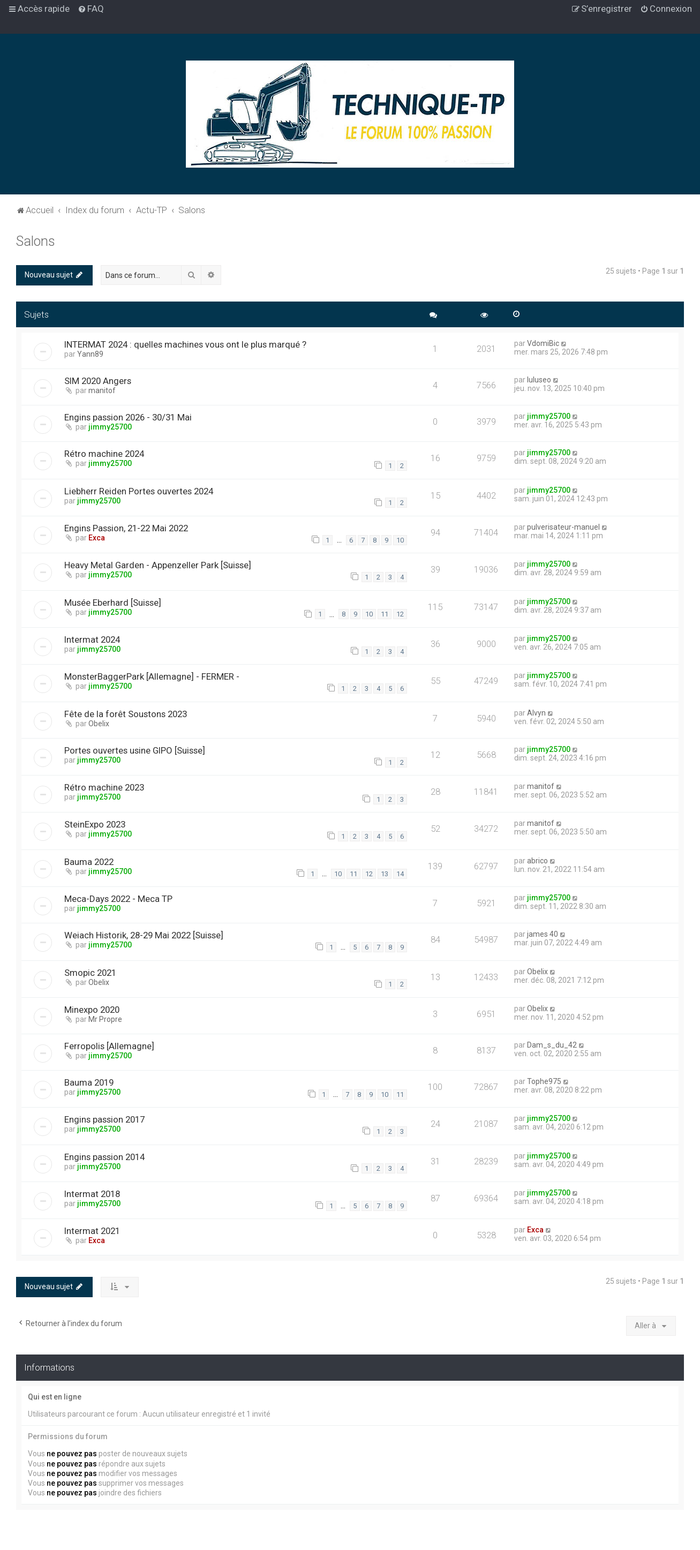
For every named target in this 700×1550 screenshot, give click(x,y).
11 (384, 614)
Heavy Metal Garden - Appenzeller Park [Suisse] (157, 565)
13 (384, 874)
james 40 (542, 934)
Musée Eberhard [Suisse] (112, 602)
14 (400, 874)
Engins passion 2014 (104, 1157)
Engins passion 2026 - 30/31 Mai (128, 417)
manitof (102, 390)
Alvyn (536, 713)
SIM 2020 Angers (97, 380)
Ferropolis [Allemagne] (109, 1046)
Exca (96, 537)
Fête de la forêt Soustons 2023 (125, 714)
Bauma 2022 (89, 861)
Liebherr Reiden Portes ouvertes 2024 (138, 491)
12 (400, 614)
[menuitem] (91, 8)
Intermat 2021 (92, 1230)
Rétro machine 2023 (104, 787)
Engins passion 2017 (104, 1119)
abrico (537, 860)
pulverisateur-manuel (563, 527)
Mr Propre (105, 1019)
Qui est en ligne (54, 1397)
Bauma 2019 (89, 1082)
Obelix (98, 723)
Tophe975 (544, 1081)
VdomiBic (543, 343)
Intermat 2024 (92, 639)
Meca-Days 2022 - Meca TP (118, 898)
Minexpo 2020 (91, 1009)
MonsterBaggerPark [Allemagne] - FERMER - (151, 676)
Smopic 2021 (90, 972)
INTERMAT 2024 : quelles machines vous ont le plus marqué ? (185, 344)
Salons (35, 241)
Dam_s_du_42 (552, 1045)
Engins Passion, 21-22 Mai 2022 (126, 528)
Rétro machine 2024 (104, 453)
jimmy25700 (110, 427)
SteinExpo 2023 (94, 824)
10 (400, 540)
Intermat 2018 (92, 1193)
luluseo (539, 379)
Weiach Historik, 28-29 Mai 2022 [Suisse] (143, 935)
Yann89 (90, 354)
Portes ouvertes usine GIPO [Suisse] (134, 750)
